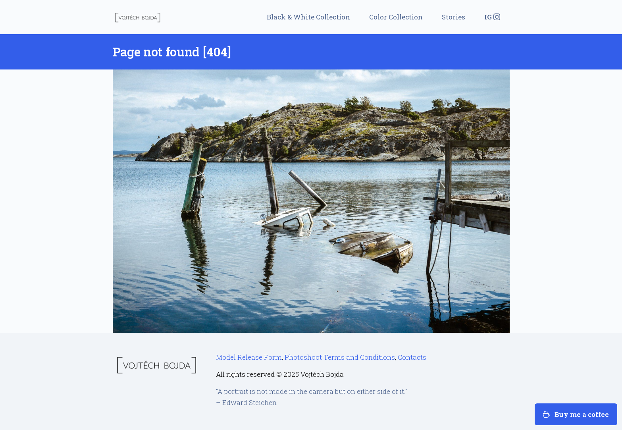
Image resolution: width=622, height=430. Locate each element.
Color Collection (396, 16)
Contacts (412, 357)
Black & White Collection (308, 16)
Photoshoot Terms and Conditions (340, 357)
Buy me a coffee (576, 414)
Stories (453, 16)
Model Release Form (249, 357)
